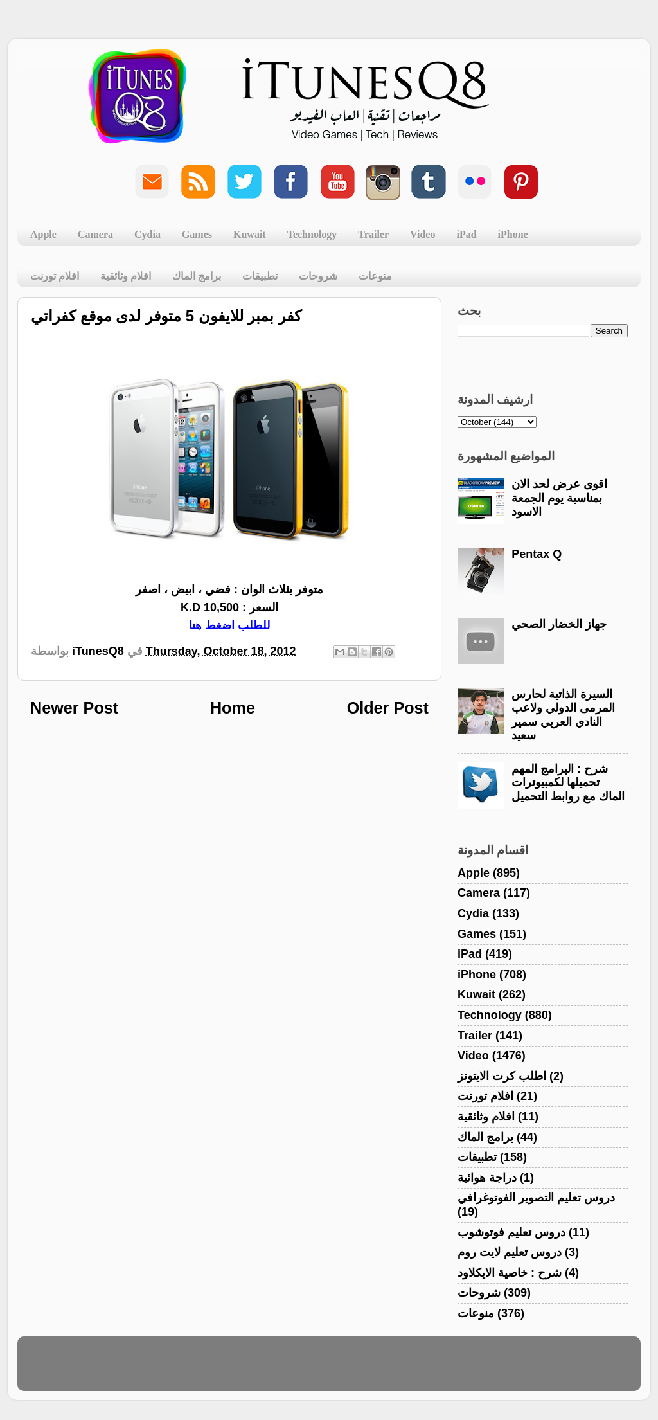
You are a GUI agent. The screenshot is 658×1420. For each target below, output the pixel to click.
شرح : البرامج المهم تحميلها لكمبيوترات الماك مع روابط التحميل (568, 782)
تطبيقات (260, 276)
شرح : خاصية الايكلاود (510, 1272)
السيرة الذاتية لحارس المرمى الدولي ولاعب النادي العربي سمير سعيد (563, 715)
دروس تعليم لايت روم (510, 1252)
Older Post (388, 708)
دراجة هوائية (487, 1177)
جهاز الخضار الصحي (559, 624)
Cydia (147, 234)
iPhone (513, 234)
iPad (466, 234)
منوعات (375, 276)
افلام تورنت (54, 276)
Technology (312, 234)
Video (422, 234)
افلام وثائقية (125, 276)
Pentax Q (536, 554)
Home (232, 708)
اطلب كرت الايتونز (502, 1076)
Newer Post (74, 708)
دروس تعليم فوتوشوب (511, 1232)
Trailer (373, 234)
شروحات (318, 276)
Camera (95, 234)
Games (197, 234)
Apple (43, 234)
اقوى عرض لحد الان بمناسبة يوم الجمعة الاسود (559, 498)
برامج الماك (196, 276)
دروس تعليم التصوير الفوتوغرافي (536, 1197)
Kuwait (249, 234)
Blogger (390, 1369)
